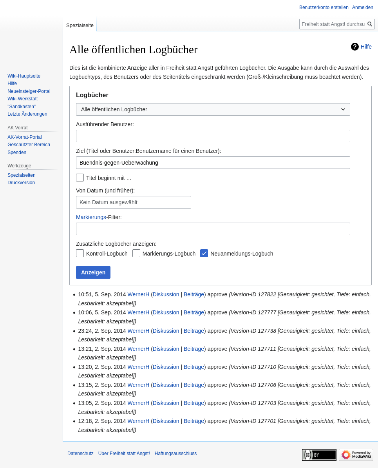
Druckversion (21, 182)
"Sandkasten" (21, 106)
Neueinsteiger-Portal (28, 91)
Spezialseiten (21, 175)
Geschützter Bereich (28, 144)
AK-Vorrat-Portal (24, 137)
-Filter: (99, 217)
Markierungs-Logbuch (169, 253)
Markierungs (91, 217)
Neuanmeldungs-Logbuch (241, 253)
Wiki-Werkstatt (22, 99)
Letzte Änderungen (27, 114)
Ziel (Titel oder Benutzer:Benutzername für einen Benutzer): (148, 151)
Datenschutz (80, 453)
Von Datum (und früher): (105, 190)
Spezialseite (80, 25)
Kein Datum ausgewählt (108, 202)
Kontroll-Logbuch (107, 253)
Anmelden (362, 7)
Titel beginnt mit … (109, 178)
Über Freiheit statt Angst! (124, 453)
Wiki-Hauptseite (23, 76)
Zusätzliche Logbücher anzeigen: (116, 244)
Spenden (16, 152)
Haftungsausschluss (176, 453)
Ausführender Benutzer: (105, 124)
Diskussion (166, 294)
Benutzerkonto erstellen (324, 7)
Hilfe (366, 47)
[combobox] (213, 109)
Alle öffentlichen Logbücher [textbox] (114, 109)
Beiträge (194, 294)
